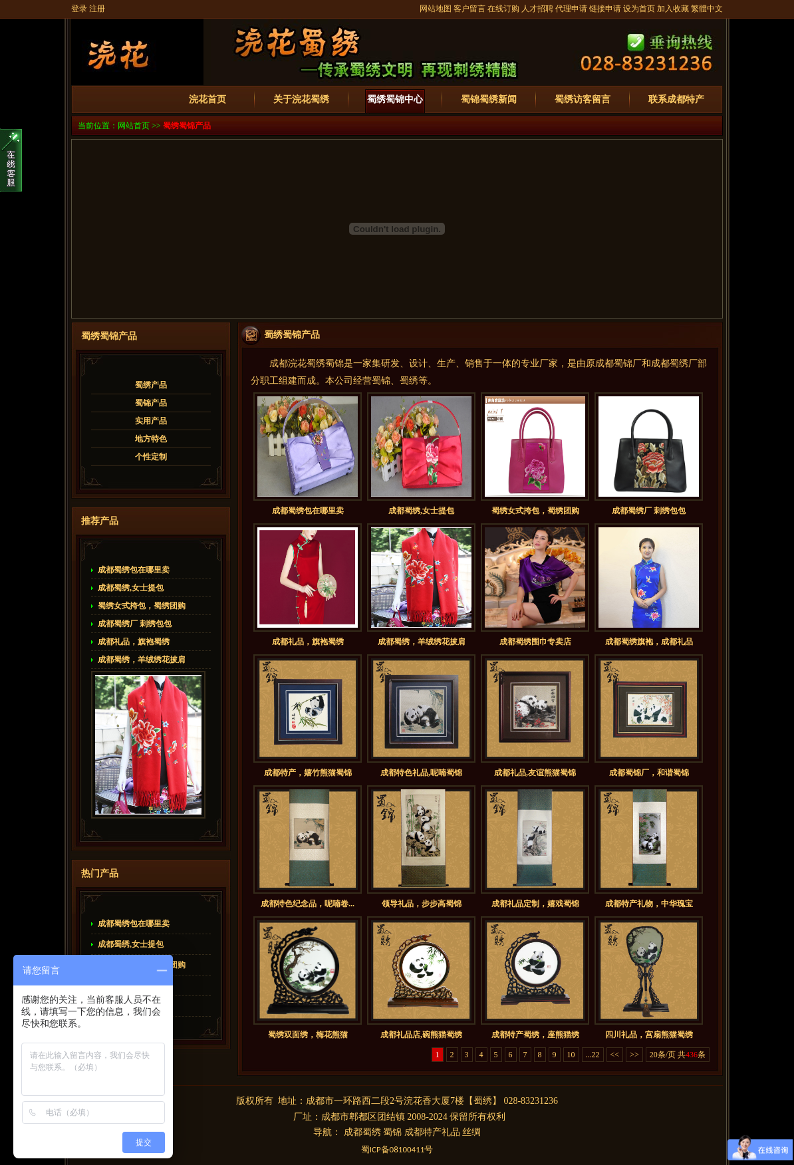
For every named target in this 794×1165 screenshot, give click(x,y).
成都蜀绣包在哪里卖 (134, 570)
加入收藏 (673, 8)
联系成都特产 (676, 99)
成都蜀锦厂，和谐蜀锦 (649, 772)
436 (692, 1054)
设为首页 (639, 8)
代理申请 (571, 8)
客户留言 (469, 8)
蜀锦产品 (151, 403)
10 (571, 1054)
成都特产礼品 (432, 1132)
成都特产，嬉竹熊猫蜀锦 (308, 772)
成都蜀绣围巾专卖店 (535, 641)
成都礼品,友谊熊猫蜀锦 (535, 772)
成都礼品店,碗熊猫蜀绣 (421, 1034)
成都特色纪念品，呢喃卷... (307, 903)
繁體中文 (707, 8)
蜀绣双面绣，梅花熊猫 (308, 1034)
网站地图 (436, 8)
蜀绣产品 (151, 385)
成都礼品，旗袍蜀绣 (134, 641)
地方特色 (151, 439)
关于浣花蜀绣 (301, 99)
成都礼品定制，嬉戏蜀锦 (535, 903)
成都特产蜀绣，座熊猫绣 (535, 1034)
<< (615, 1054)
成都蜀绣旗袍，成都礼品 (649, 641)
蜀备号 (397, 1149)
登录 (79, 8)
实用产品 (151, 421)
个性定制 (151, 456)
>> (634, 1054)
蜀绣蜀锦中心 (395, 99)
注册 (97, 8)
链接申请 (605, 8)
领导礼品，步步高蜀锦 (422, 903)
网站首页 (134, 125)
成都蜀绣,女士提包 (131, 587)
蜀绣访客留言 (582, 99)
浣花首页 (207, 99)
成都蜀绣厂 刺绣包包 (135, 623)
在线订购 (503, 8)
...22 (593, 1054)
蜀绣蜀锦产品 (187, 125)
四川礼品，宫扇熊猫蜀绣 (649, 1034)
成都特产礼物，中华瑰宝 (649, 903)
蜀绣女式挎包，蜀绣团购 (142, 605)
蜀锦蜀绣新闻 (489, 99)
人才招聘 (537, 8)
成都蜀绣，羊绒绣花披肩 (142, 659)
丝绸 (471, 1132)
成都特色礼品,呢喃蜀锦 (421, 772)
